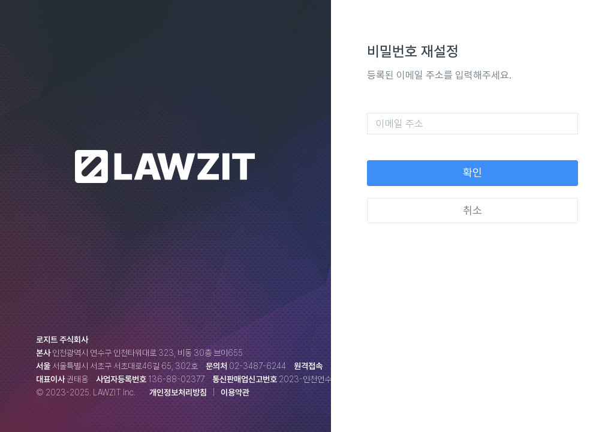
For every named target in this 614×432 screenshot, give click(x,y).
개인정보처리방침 (178, 392)
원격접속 (308, 366)
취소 (472, 210)
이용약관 (235, 392)
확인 (472, 172)
